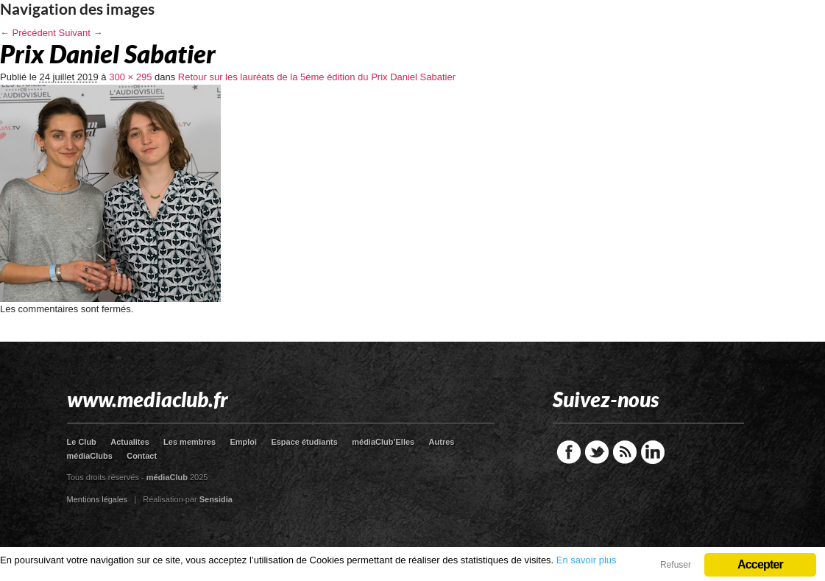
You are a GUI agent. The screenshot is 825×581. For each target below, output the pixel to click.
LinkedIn (653, 452)
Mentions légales (97, 499)
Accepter (760, 564)
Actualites (129, 441)
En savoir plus (586, 560)
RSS (625, 452)
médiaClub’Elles (383, 441)
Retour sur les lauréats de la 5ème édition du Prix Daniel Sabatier (317, 76)
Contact (142, 455)
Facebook (569, 452)
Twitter (597, 452)
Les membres (189, 441)
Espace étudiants (304, 441)
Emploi (243, 441)
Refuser (675, 565)
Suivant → (81, 32)
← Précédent (28, 32)
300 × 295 (130, 76)
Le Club (81, 441)
